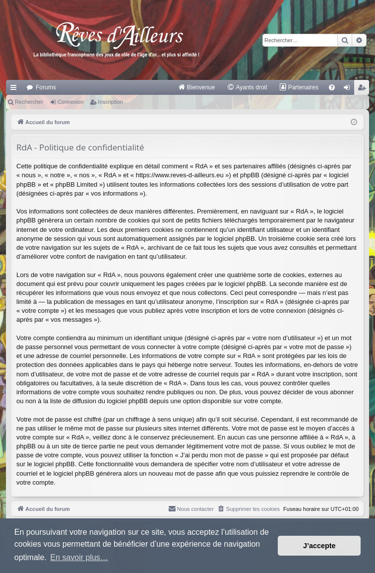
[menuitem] (196, 87)
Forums (46, 87)
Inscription (110, 102)
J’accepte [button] (319, 546)
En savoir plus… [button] (79, 557)
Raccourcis (15, 89)
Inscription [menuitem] (364, 89)
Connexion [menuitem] (349, 89)
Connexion (71, 102)
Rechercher (29, 102)
